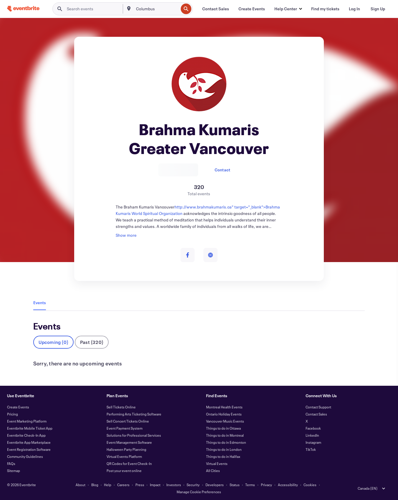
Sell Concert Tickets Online (128, 421)
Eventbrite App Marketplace (29, 442)
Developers (214, 484)
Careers (123, 484)
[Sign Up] (378, 9)
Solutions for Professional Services (134, 435)
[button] (288, 8)
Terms (250, 484)
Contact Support (318, 407)
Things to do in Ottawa (223, 428)
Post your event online (124, 470)
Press (139, 484)
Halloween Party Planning (126, 449)
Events (39, 302)
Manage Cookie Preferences (199, 491)
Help (107, 484)
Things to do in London (224, 449)
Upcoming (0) (53, 342)
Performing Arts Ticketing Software (134, 414)
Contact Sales (316, 414)
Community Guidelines (25, 456)
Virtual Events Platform (124, 456)
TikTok (311, 449)
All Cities (213, 470)
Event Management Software (129, 442)
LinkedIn (312, 435)
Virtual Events (217, 463)
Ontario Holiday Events (224, 414)
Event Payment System (124, 428)
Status (235, 484)
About (80, 484)
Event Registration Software (29, 449)
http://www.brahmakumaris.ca (203, 207)
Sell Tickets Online (121, 407)
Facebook (313, 428)
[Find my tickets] (325, 9)
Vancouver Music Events (225, 421)
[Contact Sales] (216, 9)
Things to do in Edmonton (226, 442)
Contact (222, 170)
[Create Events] (252, 9)
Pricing (12, 414)
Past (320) (91, 342)
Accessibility (288, 484)
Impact (155, 484)
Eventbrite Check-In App (26, 435)
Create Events (18, 407)
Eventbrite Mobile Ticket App (29, 428)
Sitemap (13, 470)
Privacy (266, 484)
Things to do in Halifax (223, 456)
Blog (94, 484)
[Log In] (354, 9)
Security (193, 484)
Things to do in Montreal (225, 435)
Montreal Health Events (224, 407)
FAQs (11, 463)
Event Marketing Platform (27, 421)
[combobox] (156, 9)
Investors (173, 484)
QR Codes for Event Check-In (129, 463)
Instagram (313, 442)
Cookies (310, 484)
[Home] (23, 8)
